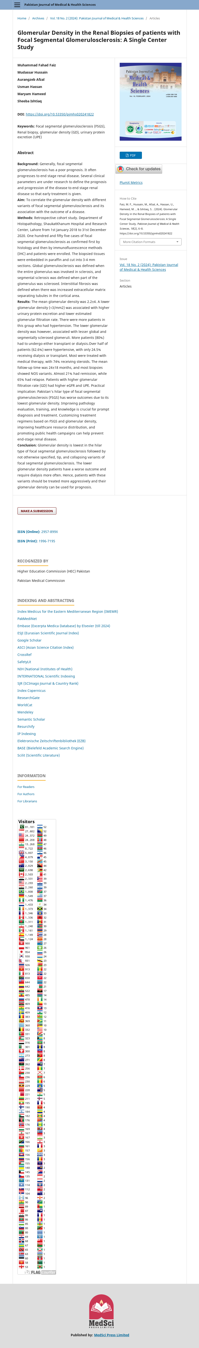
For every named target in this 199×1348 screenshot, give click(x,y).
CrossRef (24, 654)
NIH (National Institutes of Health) (44, 669)
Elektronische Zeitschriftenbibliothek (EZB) (51, 741)
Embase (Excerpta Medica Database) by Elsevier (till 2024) (63, 626)
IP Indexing (27, 733)
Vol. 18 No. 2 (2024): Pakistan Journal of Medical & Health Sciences (97, 18)
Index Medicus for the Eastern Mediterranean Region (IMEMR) (67, 611)
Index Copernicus (31, 690)
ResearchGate (28, 697)
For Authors (25, 794)
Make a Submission (37, 511)
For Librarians (27, 801)
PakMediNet (27, 618)
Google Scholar (29, 640)
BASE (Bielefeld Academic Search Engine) (50, 748)
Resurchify (26, 726)
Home (21, 18)
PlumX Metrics (131, 182)
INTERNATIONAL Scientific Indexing (46, 676)
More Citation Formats (139, 242)
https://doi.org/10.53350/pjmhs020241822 (60, 114)
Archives (38, 18)
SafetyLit (24, 662)
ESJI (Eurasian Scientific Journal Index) (48, 633)
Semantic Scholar (31, 719)
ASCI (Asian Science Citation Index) (45, 647)
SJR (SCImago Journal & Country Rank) (47, 683)
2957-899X (37, 531)
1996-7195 (36, 541)
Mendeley (25, 712)
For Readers (25, 787)
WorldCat (24, 705)
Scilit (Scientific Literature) (38, 755)
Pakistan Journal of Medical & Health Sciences (60, 4)
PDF (132, 155)
